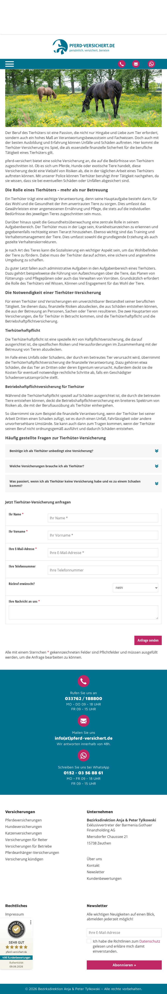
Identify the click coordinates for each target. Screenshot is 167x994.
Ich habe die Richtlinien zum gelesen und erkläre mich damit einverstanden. (123, 946)
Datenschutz (149, 941)
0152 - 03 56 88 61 (83, 772)
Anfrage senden (148, 640)
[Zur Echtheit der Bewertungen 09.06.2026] (16, 964)
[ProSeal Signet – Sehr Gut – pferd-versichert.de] (16, 937)
